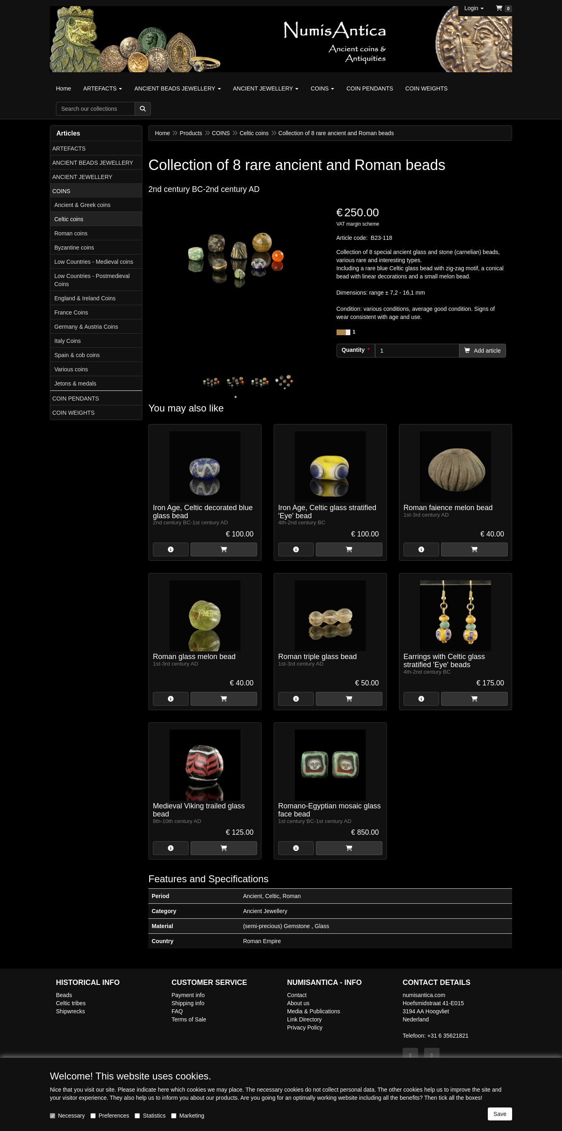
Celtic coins (69, 219)
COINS (61, 191)
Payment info (188, 995)
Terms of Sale (189, 1019)
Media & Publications (313, 1011)
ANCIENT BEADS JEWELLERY (92, 162)
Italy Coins (67, 341)
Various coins (71, 369)
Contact (297, 995)
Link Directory (304, 1019)
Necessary (67, 1115)
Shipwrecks (70, 1011)
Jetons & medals (75, 383)
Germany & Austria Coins (86, 326)
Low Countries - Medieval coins (93, 262)
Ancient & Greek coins (82, 205)
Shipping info (188, 1003)
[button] (474, 8)
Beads (64, 995)
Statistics (150, 1115)
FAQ (177, 1011)
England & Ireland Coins (85, 298)
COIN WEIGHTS (73, 412)
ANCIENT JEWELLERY (82, 177)
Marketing (187, 1115)
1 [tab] (236, 397)
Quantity (353, 350)
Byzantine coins (74, 247)
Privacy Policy (304, 1027)
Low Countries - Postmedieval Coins (92, 280)
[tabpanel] (211, 381)
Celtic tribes (71, 1003)
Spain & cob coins (77, 355)
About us (298, 1003)
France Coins (71, 312)
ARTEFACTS (69, 148)
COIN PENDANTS (75, 398)
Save (499, 1114)
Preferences (109, 1115)
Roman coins (71, 233)
